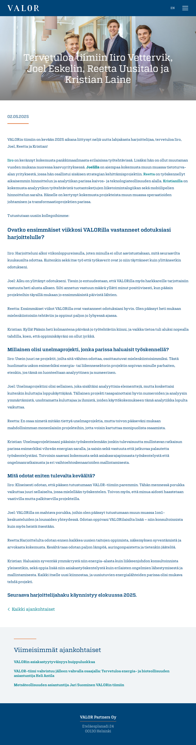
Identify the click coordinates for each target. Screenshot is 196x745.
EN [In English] (173, 7)
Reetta (149, 174)
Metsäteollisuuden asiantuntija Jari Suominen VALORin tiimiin (69, 685)
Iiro (10, 160)
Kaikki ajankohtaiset (33, 609)
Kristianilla (173, 181)
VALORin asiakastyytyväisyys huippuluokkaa (55, 662)
